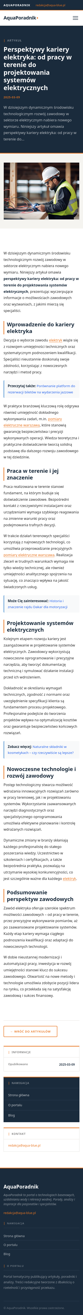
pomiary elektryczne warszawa (29, 554)
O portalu (15, 1105)
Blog (11, 1115)
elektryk (55, 340)
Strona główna (18, 1095)
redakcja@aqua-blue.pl (50, 5)
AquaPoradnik (17, 5)
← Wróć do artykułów (30, 1031)
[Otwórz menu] (75, 18)
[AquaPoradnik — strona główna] (21, 18)
